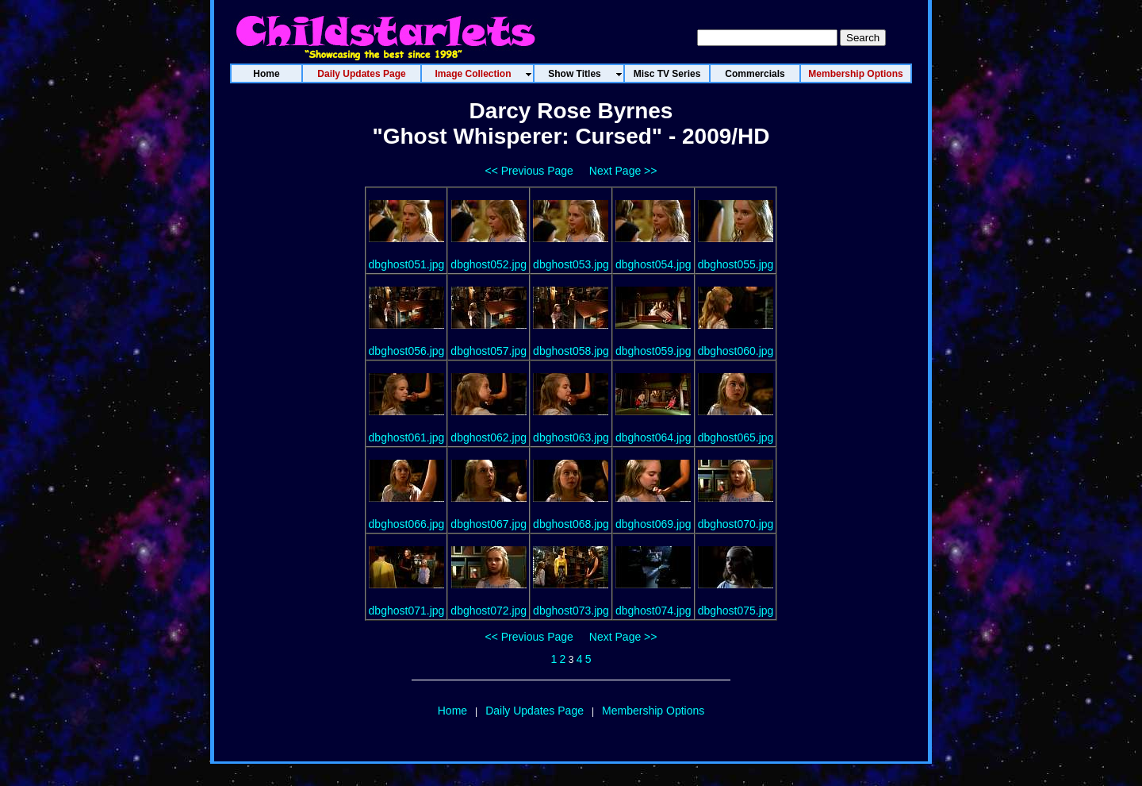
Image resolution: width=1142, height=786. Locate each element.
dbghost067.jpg (488, 524)
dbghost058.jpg (571, 351)
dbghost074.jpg (653, 610)
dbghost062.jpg (488, 437)
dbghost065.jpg (736, 437)
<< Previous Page (529, 170)
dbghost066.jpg (407, 524)
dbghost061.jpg (407, 437)
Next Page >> (623, 170)
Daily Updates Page (534, 710)
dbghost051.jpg (407, 264)
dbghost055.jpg (736, 264)
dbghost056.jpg (407, 351)
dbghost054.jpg (653, 264)
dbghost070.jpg (736, 524)
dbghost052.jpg (488, 264)
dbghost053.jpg (571, 264)
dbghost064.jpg (653, 437)
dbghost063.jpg (571, 437)
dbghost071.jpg (407, 610)
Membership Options (653, 710)
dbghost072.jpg (488, 610)
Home (452, 710)
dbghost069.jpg (653, 524)
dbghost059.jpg (653, 351)
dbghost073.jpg (571, 610)
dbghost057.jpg (488, 351)
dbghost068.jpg (571, 524)
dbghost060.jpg (736, 351)
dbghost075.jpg (736, 610)
